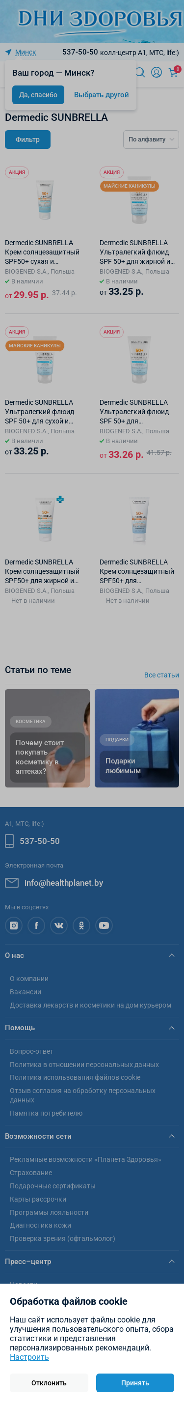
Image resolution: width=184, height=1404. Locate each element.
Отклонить (49, 1383)
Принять (135, 1383)
